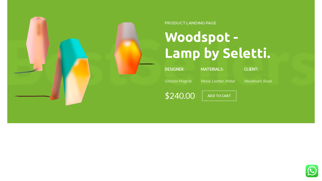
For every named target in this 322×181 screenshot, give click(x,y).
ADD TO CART (219, 96)
